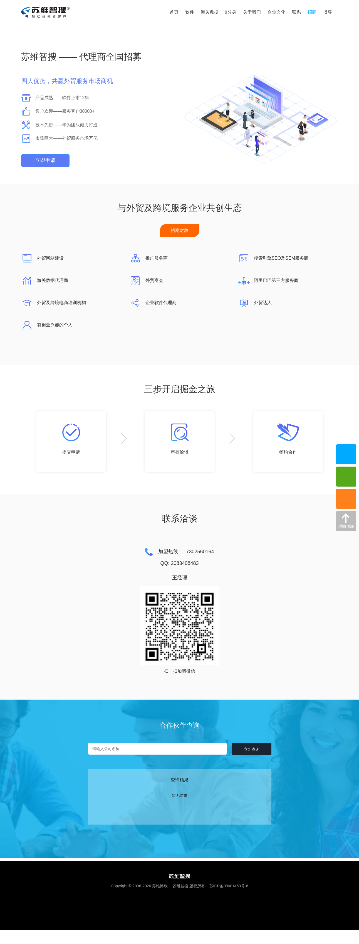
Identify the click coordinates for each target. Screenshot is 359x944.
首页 (174, 12)
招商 (312, 12)
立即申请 (45, 160)
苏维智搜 (180, 886)
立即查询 (250, 749)
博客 (327, 12)
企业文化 (276, 12)
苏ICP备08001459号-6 (227, 886)
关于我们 (252, 12)
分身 (230, 12)
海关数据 (210, 12)
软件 (189, 12)
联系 (296, 12)
